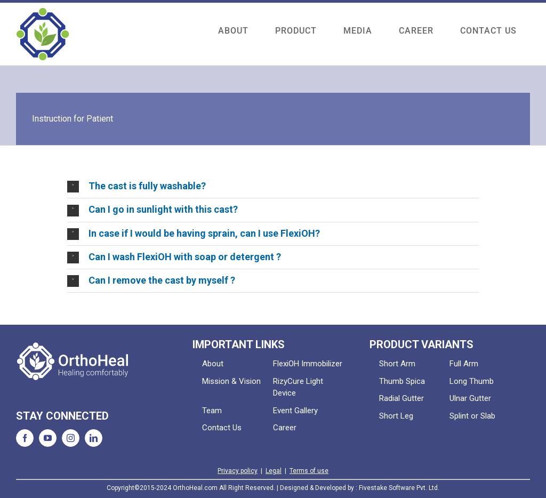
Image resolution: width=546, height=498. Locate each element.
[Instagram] (70, 438)
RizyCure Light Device (298, 387)
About (212, 363)
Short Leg (396, 416)
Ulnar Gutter (470, 398)
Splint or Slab (472, 416)
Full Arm (463, 363)
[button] (272, 186)
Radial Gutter (401, 398)
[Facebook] (25, 438)
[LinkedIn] (93, 438)
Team (212, 410)
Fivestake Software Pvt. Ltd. (399, 488)
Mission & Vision (231, 381)
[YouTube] (48, 438)
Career (284, 427)
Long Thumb (471, 381)
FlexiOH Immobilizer (307, 363)
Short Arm (397, 363)
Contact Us (222, 427)
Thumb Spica (402, 381)
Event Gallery (295, 410)
